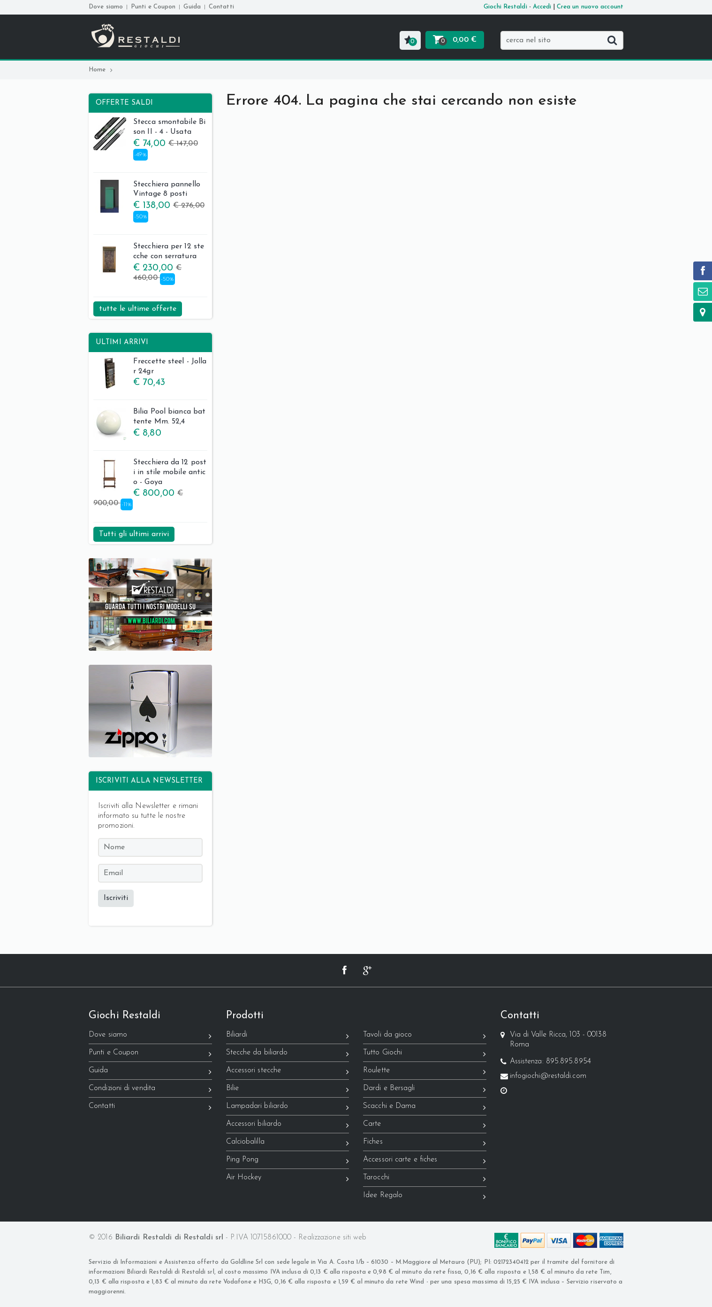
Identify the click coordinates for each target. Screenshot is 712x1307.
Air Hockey (287, 1179)
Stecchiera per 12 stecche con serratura (148, 252)
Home (101, 70)
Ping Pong (287, 1161)
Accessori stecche (287, 1072)
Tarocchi (424, 1179)
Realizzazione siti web (332, 1237)
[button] (410, 40)
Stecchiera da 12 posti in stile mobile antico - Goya (149, 473)
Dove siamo (106, 7)
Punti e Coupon (153, 7)
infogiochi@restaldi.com (548, 1076)
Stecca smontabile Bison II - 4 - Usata (149, 128)
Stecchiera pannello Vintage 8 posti (146, 190)
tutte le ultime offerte (137, 309)
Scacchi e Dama (424, 1107)
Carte (424, 1125)
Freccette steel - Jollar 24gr (149, 367)
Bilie (287, 1089)
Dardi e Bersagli (424, 1089)
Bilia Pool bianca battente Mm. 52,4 (149, 418)
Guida (192, 7)
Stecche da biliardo (287, 1054)
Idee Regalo (424, 1197)
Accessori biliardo (287, 1125)
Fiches (424, 1143)
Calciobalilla (287, 1143)
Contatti (221, 7)
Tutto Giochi (424, 1054)
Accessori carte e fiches (424, 1161)
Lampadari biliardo (287, 1107)
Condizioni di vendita (150, 1089)
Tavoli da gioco (424, 1036)
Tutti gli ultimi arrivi (134, 534)
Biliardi (287, 1036)
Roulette (424, 1072)
